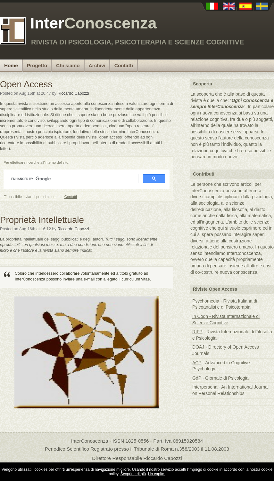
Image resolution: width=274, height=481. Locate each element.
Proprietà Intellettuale (42, 220)
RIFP (197, 331)
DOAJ (198, 347)
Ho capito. (156, 474)
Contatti (123, 65)
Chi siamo (68, 65)
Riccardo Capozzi (73, 93)
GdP (196, 378)
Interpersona (205, 387)
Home (11, 65)
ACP (197, 362)
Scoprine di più (133, 474)
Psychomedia (205, 301)
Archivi (97, 65)
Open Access (26, 84)
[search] (72, 179)
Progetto (37, 65)
